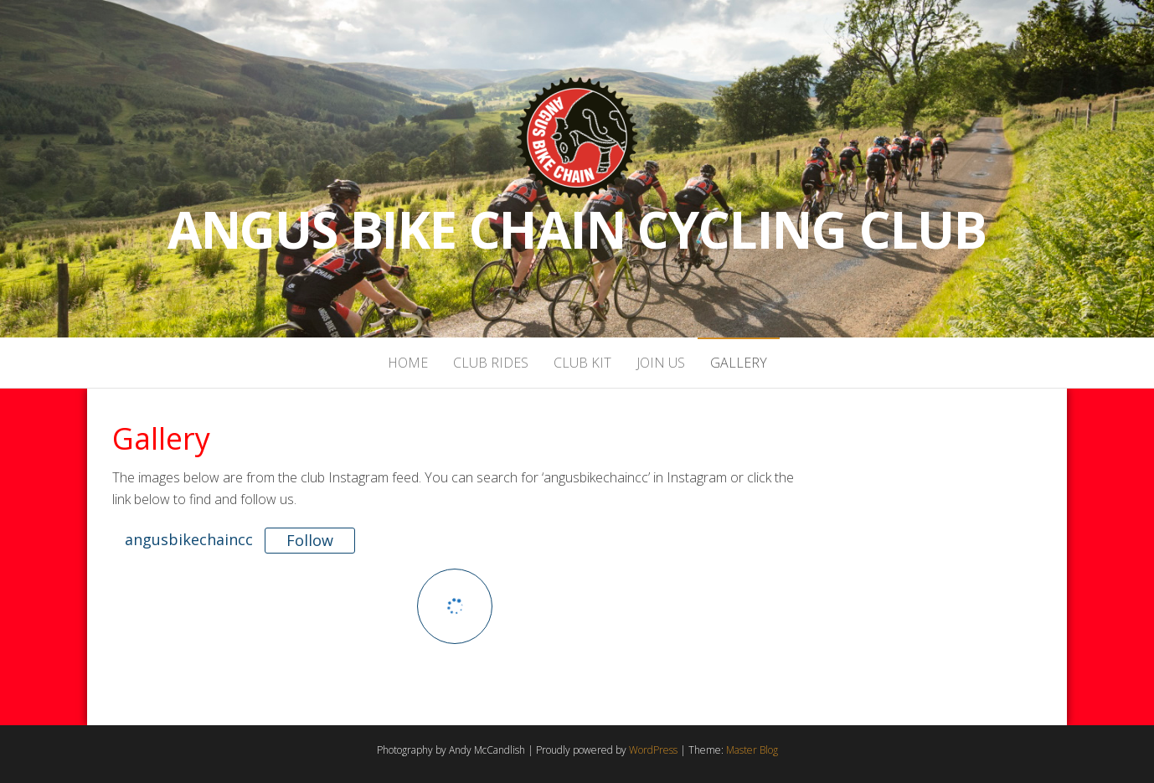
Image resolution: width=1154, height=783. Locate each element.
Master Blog (752, 750)
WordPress (653, 750)
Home (408, 362)
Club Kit (582, 362)
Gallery (738, 362)
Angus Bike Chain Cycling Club (577, 229)
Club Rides (490, 362)
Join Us (660, 362)
